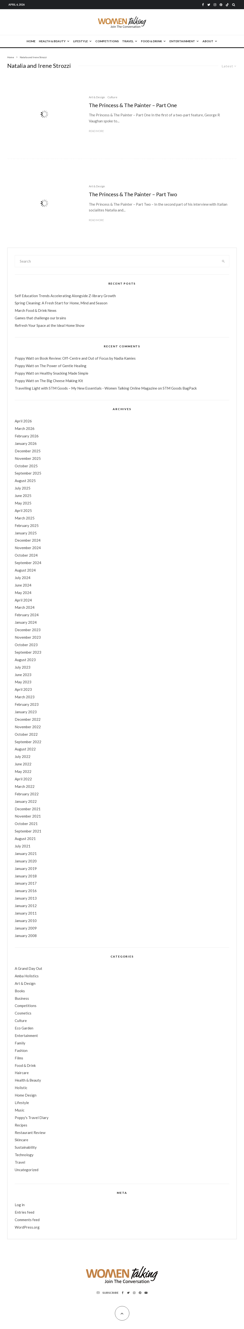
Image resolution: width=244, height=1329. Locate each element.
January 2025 (26, 533)
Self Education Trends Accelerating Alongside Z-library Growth (65, 296)
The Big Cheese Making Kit (61, 380)
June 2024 (23, 585)
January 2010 (26, 920)
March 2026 (25, 428)
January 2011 (26, 913)
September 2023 (28, 652)
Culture (112, 97)
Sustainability (26, 1147)
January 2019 (26, 868)
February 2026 (27, 436)
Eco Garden (24, 1028)
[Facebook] (203, 5)
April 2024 (23, 600)
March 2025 (25, 518)
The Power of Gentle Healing (63, 366)
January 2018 (26, 876)
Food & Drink (151, 41)
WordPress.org (27, 1227)
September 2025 (28, 473)
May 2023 (23, 682)
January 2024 (26, 622)
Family (20, 1043)
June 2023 (23, 674)
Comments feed (27, 1219)
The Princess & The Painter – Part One (133, 105)
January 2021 (26, 853)
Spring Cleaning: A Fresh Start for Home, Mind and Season (61, 303)
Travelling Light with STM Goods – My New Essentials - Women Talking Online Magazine (86, 388)
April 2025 (23, 510)
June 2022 (23, 764)
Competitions (107, 41)
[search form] (116, 261)
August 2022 (25, 749)
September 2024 (28, 562)
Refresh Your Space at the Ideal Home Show (49, 325)
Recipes (21, 1125)
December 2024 (28, 540)
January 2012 (26, 905)
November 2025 (28, 458)
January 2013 (26, 898)
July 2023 (22, 667)
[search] (223, 261)
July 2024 (22, 577)
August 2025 (25, 480)
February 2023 (27, 704)
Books (20, 991)
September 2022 (28, 742)
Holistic (21, 1087)
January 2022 (26, 801)
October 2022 (26, 734)
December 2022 (28, 719)
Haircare (22, 1072)
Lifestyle (80, 41)
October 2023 (26, 645)
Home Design (25, 1095)
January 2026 (26, 443)
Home (31, 41)
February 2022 (27, 794)
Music (19, 1110)
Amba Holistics (27, 976)
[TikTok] (227, 5)
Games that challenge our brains (40, 318)
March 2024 (25, 607)
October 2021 (26, 823)
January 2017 (26, 883)
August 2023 (25, 660)
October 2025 (26, 466)
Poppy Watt (24, 358)
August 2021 (25, 838)
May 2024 (23, 592)
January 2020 (26, 861)
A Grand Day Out (28, 968)
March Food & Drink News (35, 310)
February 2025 (27, 525)
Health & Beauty (52, 41)
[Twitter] (209, 5)
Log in (20, 1205)
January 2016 (26, 890)
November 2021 (28, 816)
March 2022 (25, 786)
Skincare (21, 1140)
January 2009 (26, 928)
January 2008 (26, 935)
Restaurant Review (30, 1132)
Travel (127, 41)
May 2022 (23, 771)
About (207, 41)
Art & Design (97, 97)
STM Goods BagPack (180, 388)
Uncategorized (26, 1170)
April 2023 (23, 689)
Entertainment (182, 41)
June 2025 (23, 495)
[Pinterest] (221, 5)
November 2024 (28, 548)
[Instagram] (215, 5)
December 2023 (28, 630)
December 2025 (28, 451)
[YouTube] (146, 1292)
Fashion (21, 1050)
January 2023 (26, 712)
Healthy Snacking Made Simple (64, 373)
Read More (96, 131)
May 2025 (23, 503)
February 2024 (27, 615)
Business (22, 998)
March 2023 (25, 697)
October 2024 (26, 555)
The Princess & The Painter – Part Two (133, 194)
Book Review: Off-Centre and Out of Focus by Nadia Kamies (88, 358)
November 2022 (28, 727)
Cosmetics (23, 1013)
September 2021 (28, 831)
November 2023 (28, 637)
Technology (24, 1155)
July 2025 (22, 488)
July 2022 (22, 756)
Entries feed (24, 1212)
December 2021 (28, 809)
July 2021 (22, 846)
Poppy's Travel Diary (32, 1117)
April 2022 (23, 779)
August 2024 (25, 570)
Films (19, 1058)
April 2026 (23, 421)
